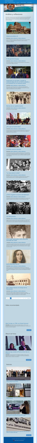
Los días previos (11, 216)
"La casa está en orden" (13, 173)
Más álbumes (29, 359)
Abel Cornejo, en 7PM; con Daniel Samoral (17, 323)
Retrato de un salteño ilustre (14, 106)
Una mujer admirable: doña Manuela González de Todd (17, 239)
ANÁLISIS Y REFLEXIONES (11, 2)
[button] (5, 7)
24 (25, 298)
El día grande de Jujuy (12, 59)
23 (23, 298)
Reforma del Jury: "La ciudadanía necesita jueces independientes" (16, 398)
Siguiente (28, 298)
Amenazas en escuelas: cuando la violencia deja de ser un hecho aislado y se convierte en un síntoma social (17, 82)
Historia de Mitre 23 (12, 36)
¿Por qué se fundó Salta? (13, 127)
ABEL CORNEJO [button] (29, 2)
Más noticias (29, 435)
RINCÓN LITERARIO (23, 2)
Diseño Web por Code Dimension (19, 440)
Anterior (8, 298)
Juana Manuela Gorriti (12, 264)
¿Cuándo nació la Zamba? (13, 149)
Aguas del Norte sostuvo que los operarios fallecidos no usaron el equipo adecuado (17, 432)
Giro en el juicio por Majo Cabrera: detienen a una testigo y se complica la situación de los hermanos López (18, 415)
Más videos (29, 330)
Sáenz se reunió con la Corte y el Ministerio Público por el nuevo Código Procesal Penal (17, 381)
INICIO (6, 2)
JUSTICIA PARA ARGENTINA (9, 0)
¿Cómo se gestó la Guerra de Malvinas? (17, 195)
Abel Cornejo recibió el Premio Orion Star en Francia (17, 352)
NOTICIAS (18, 2)
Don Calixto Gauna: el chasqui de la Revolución (16, 288)
